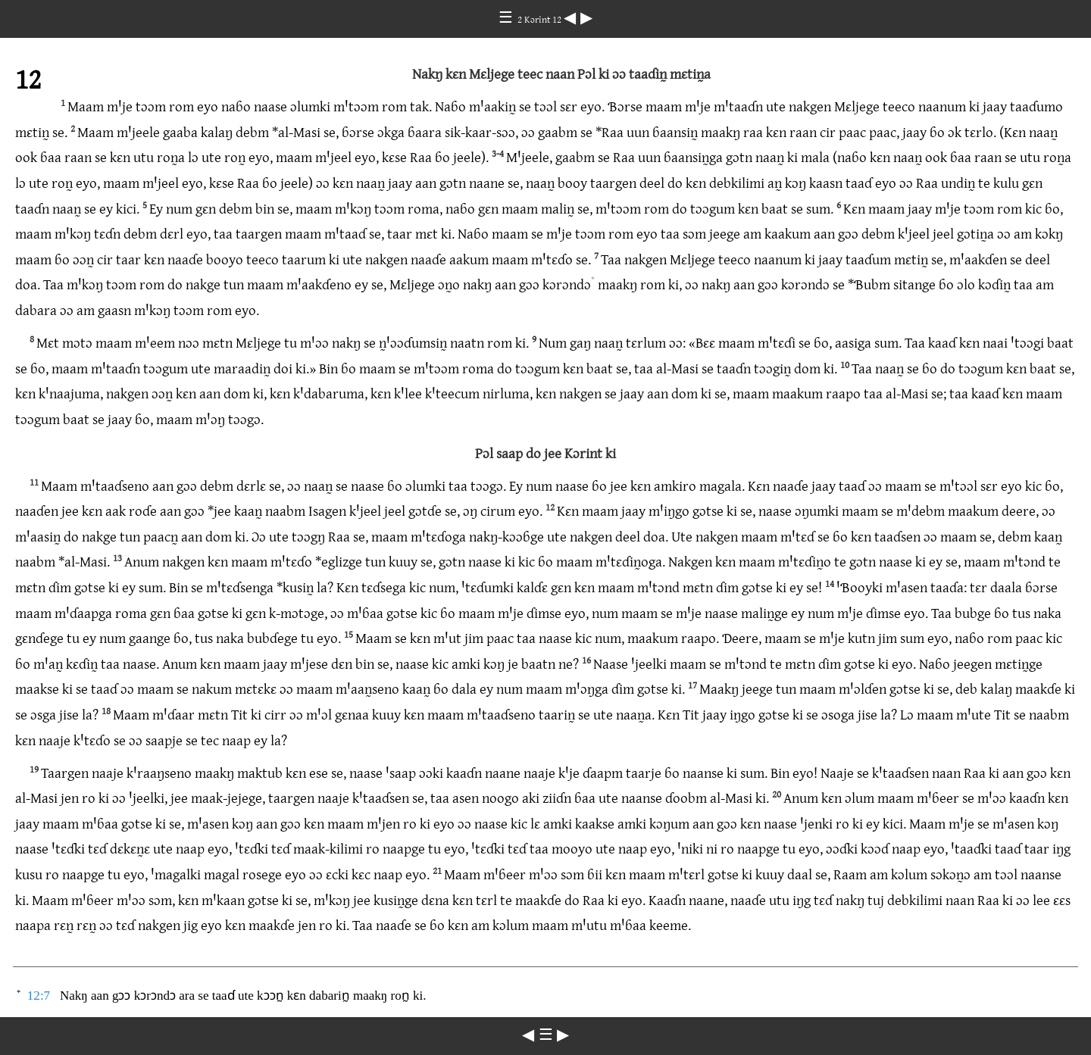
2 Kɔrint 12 (540, 19)
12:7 (38, 995)
